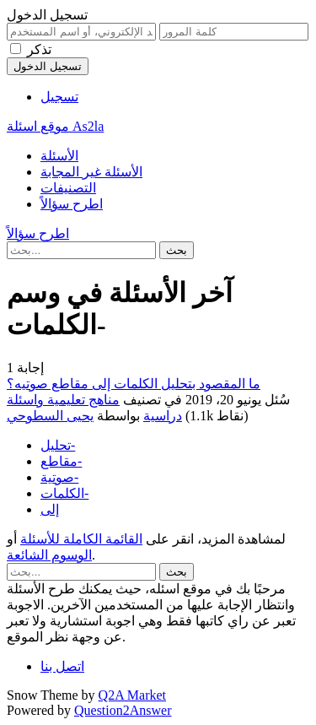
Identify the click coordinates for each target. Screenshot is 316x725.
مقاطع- (61, 461)
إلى (49, 509)
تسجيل (59, 96)
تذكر (39, 49)
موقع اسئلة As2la (55, 126)
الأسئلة (59, 156)
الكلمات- (64, 493)
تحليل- (57, 445)
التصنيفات (68, 188)
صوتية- (59, 477)
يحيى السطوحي (50, 415)
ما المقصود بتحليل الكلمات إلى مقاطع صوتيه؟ (133, 383)
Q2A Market (132, 695)
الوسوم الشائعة (49, 555)
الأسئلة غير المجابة (91, 172)
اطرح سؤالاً (71, 204)
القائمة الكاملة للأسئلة (81, 539)
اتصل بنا (62, 666)
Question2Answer (123, 710)
